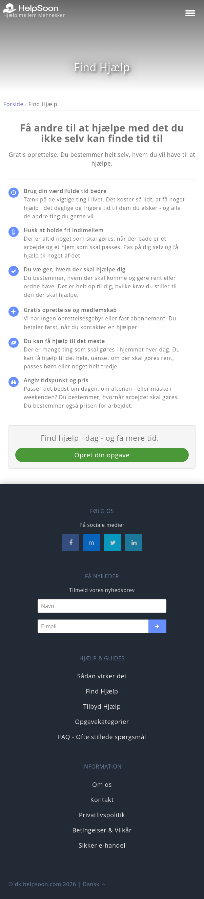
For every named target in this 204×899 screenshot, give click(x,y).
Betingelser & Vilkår (101, 830)
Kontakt (102, 800)
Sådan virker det (102, 676)
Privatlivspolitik (102, 815)
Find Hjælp (102, 691)
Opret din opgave (101, 455)
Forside (13, 104)
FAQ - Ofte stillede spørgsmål (102, 737)
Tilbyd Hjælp (102, 706)
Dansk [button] (94, 884)
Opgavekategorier (102, 722)
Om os (102, 784)
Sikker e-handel (102, 845)
